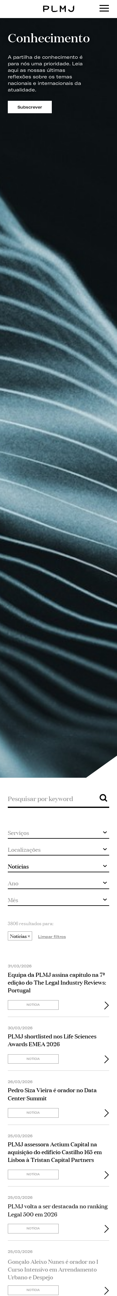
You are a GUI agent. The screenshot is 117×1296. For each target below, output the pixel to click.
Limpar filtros (52, 936)
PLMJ (58, 4)
